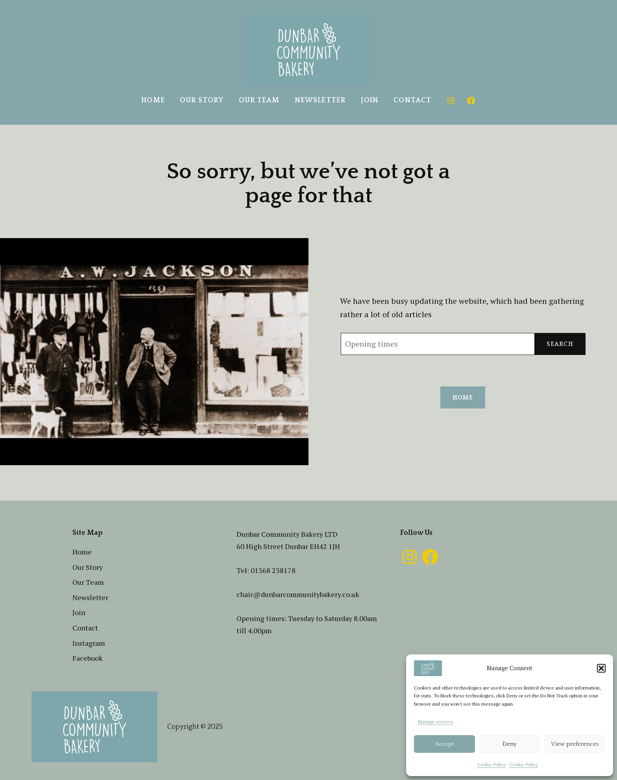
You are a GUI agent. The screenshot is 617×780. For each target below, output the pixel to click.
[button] (601, 668)
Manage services (435, 722)
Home (152, 100)
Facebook (87, 658)
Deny (509, 744)
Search (560, 343)
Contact (412, 100)
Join (369, 100)
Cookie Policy (491, 764)
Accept (444, 744)
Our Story (202, 100)
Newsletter (320, 100)
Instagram (88, 643)
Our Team (259, 100)
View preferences (575, 744)
